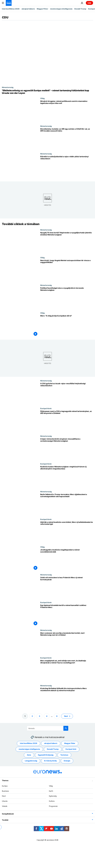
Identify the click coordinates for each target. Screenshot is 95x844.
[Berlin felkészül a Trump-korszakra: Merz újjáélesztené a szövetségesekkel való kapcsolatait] (66, 504)
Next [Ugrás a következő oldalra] (66, 716)
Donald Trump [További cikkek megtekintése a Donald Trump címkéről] (53, 749)
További (5, 820)
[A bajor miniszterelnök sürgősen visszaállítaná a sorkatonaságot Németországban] (66, 449)
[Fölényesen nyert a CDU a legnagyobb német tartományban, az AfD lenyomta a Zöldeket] (66, 421)
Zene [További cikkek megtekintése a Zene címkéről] (29, 755)
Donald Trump (80, 9)
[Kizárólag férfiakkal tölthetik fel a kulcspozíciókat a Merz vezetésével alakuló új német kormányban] (66, 698)
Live (89, 3)
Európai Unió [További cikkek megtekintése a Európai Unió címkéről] (71, 749)
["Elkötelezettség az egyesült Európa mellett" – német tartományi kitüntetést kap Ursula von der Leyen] (47, 91)
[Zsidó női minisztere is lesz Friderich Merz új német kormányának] (66, 587)
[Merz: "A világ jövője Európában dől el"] (66, 326)
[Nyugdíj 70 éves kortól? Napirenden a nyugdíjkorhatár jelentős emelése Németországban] (66, 243)
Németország (7, 87)
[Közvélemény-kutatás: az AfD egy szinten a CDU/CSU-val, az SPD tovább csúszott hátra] (66, 139)
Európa (4, 786)
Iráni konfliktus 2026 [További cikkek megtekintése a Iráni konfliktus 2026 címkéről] (28, 743)
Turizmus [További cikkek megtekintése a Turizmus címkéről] (64, 755)
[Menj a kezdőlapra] (9, 3)
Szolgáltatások (8, 814)
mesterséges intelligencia (61, 9)
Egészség (53, 796)
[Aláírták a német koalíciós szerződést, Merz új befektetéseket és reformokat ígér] (66, 532)
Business (5, 791)
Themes (5, 780)
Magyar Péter (42, 9)
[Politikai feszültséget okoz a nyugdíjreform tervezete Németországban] (66, 298)
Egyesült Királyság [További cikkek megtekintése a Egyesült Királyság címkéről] (45, 755)
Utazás (4, 801)
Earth (51, 791)
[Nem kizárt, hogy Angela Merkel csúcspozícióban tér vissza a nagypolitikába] (66, 270)
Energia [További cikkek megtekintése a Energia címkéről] (67, 761)
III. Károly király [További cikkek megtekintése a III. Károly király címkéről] (50, 761)
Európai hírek (45, 408)
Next (4, 796)
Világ (42, 98)
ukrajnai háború (28, 9)
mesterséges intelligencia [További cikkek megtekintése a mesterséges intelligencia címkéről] (29, 749)
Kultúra (51, 801)
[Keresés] (47, 728)
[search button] (65, 728)
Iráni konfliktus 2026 (11, 9)
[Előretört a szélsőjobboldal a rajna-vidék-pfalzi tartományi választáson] (66, 167)
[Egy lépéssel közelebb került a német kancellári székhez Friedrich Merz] (66, 615)
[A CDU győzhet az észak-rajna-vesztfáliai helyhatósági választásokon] (66, 393)
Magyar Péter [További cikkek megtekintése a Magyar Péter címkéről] (69, 743)
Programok (53, 806)
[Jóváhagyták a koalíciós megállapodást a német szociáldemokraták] (66, 560)
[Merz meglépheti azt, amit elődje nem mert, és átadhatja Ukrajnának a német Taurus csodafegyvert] (66, 671)
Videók (4, 806)
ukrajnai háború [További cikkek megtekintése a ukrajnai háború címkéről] (50, 743)
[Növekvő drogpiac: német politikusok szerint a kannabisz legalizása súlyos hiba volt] (66, 111)
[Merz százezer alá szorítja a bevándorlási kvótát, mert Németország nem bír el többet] (66, 643)
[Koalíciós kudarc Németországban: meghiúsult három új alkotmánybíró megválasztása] (66, 477)
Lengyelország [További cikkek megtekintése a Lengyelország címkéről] (31, 761)
